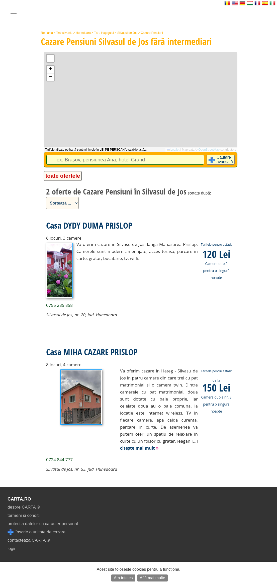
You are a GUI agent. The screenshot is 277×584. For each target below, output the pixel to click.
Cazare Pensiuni (152, 33)
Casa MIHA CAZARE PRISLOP (91, 352)
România (47, 33)
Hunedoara (83, 33)
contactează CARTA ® (29, 540)
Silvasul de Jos (127, 33)
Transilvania (64, 33)
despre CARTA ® (24, 507)
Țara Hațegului (104, 33)
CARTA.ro (19, 499)
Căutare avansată (225, 159)
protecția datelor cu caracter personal (43, 523)
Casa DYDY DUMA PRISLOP (89, 225)
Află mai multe (152, 578)
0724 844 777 (59, 459)
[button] (50, 69)
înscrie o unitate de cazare (36, 532)
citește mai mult (139, 448)
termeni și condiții (24, 515)
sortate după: (199, 193)
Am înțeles (123, 578)
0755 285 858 (59, 305)
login (12, 548)
